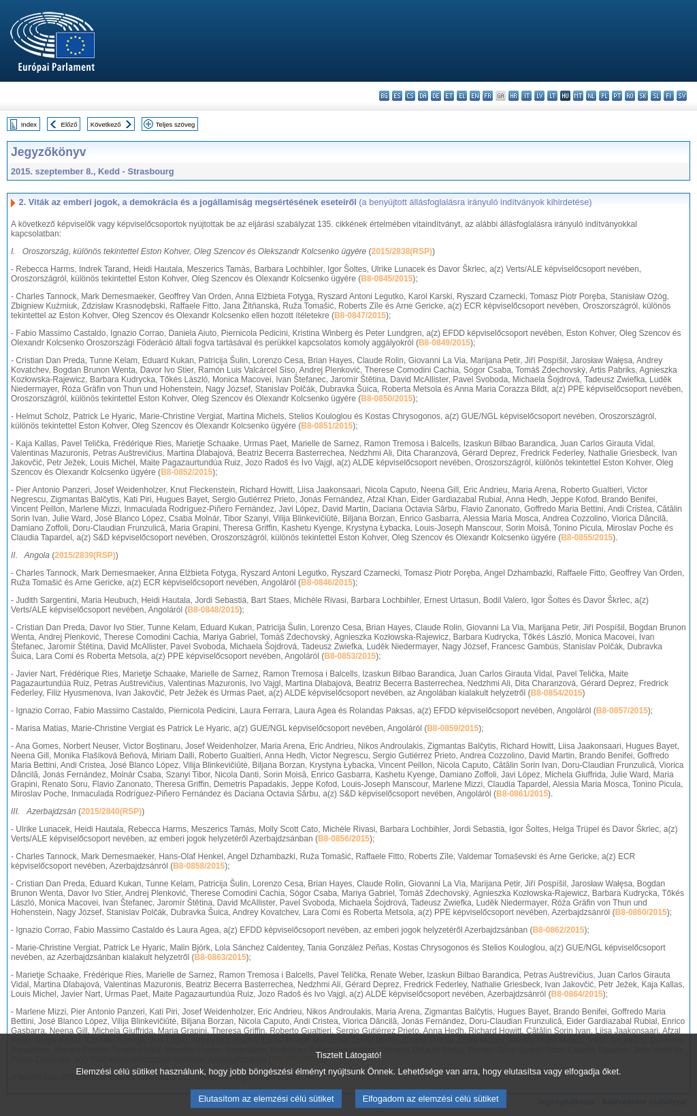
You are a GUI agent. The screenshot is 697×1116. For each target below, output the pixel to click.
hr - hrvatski (513, 96)
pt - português (617, 96)
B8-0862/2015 (558, 930)
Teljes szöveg (175, 124)
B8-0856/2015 (344, 838)
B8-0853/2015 (350, 656)
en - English (475, 96)
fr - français (488, 96)
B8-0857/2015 (622, 710)
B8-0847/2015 (360, 315)
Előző (69, 124)
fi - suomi (669, 96)
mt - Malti (578, 96)
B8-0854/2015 (556, 693)
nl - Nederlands (591, 96)
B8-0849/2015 (444, 342)
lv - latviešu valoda (539, 96)
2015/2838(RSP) (402, 251)
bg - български (384, 96)
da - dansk (423, 96)
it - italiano (526, 96)
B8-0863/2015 (220, 957)
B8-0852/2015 (186, 472)
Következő (106, 124)
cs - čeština (410, 96)
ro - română (630, 96)
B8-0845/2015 (386, 278)
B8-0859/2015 (453, 728)
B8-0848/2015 (214, 610)
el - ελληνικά (462, 96)
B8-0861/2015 (522, 794)
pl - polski (604, 96)
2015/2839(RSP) (84, 555)
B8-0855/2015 (587, 537)
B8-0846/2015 (327, 582)
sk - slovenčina (643, 96)
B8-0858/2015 (199, 866)
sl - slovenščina (656, 96)
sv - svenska (682, 96)
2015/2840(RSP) (111, 811)
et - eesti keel (449, 96)
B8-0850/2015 (386, 398)
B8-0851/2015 (327, 426)
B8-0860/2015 (641, 912)
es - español (397, 96)
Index (29, 124)
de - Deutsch (436, 96)
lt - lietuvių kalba (552, 96)
